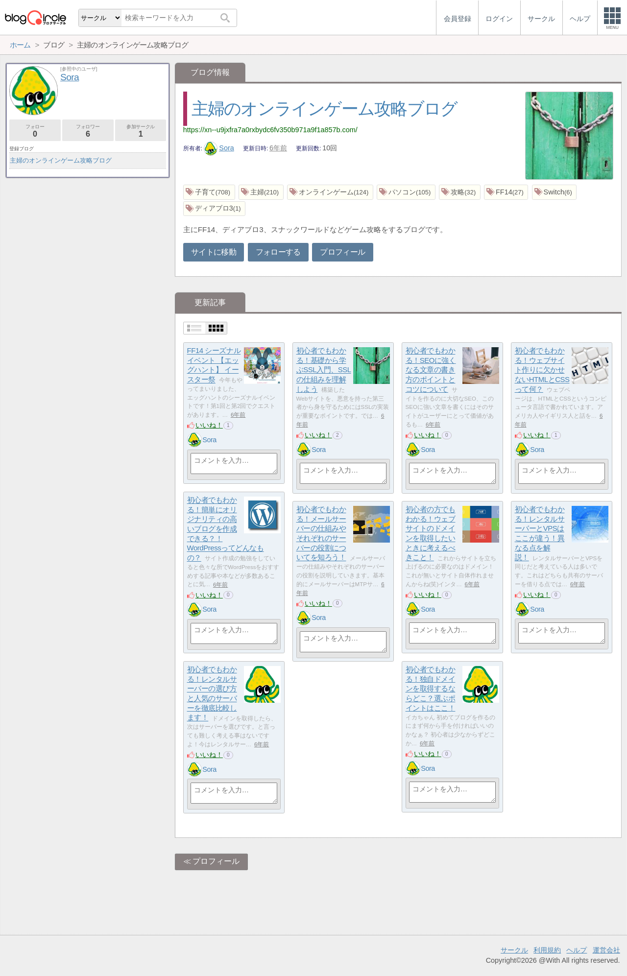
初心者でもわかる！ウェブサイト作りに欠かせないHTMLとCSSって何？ (542, 370)
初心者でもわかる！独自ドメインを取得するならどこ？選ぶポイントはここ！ (431, 689)
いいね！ (209, 425)
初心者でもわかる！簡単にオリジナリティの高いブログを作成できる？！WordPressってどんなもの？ (225, 529)
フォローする (278, 252)
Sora (219, 148)
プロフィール (342, 252)
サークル (514, 950)
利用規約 (547, 950)
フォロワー (88, 131)
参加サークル (141, 131)
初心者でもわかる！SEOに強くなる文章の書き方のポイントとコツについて (431, 370)
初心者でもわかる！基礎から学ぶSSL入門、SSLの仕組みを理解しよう (323, 370)
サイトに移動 (213, 252)
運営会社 (606, 950)
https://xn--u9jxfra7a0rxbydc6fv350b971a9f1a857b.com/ (270, 130)
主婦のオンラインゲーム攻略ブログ (325, 108)
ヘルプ (576, 950)
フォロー (35, 131)
